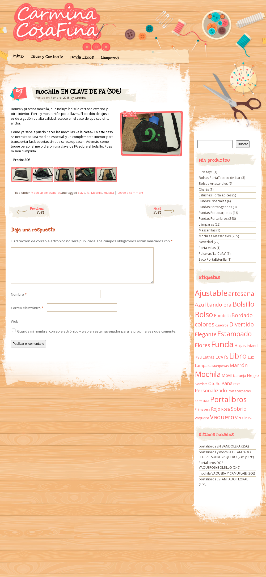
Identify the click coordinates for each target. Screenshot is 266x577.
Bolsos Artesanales (213, 183)
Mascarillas (207, 230)
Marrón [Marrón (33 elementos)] (239, 365)
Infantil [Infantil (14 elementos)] (252, 345)
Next (170, 211)
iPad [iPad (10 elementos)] (198, 357)
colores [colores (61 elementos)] (204, 324)
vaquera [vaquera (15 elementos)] (202, 417)
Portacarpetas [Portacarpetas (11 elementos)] (239, 391)
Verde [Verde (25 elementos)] (241, 417)
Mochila (96, 193)
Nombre (19, 300)
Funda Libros (82, 57)
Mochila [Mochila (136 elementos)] (208, 374)
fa (88, 193)
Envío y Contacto (46, 56)
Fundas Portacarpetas (215, 212)
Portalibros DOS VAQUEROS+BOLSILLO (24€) (219, 465)
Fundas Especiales (212, 201)
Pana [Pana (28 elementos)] (227, 383)
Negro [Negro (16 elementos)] (253, 375)
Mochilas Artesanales (46, 193)
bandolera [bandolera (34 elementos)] (218, 304)
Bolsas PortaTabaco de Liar (219, 177)
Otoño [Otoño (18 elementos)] (214, 383)
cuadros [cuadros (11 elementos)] (222, 325)
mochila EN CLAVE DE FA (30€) (175, 93)
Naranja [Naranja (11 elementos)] (239, 375)
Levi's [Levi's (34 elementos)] (221, 356)
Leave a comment (130, 193)
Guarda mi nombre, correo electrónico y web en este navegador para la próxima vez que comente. (96, 337)
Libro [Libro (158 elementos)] (238, 356)
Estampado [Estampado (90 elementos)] (234, 333)
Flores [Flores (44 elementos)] (202, 345)
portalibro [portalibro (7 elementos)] (202, 401)
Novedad (206, 242)
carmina (80, 98)
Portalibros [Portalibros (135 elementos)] (228, 399)
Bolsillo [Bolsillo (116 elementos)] (243, 304)
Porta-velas (207, 248)
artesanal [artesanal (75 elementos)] (242, 293)
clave (81, 193)
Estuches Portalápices (215, 195)
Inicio (18, 56)
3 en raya (206, 172)
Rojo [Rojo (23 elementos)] (215, 409)
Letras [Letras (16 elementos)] (208, 357)
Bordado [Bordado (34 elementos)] (242, 315)
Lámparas (109, 58)
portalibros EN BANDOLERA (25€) (224, 446)
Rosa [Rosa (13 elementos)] (225, 409)
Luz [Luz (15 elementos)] (251, 357)
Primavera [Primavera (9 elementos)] (202, 409)
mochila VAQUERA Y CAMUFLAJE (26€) (227, 473)
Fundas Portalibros (213, 218)
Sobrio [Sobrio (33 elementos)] (239, 408)
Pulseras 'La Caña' (212, 253)
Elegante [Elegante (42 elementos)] (206, 334)
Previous (26, 211)
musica (109, 193)
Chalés (204, 189)
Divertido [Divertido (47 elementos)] (241, 324)
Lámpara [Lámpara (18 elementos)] (203, 365)
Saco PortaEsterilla (213, 259)
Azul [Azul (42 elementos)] (200, 304)
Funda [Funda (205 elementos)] (222, 344)
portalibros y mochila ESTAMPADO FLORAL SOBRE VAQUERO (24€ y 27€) (226, 454)
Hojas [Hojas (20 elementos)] (240, 345)
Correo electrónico (27, 314)
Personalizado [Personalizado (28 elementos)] (211, 390)
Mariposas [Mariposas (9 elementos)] (220, 366)
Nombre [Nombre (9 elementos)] (201, 384)
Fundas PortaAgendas (215, 207)
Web (14, 327)
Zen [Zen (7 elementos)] (251, 418)
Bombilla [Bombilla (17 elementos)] (222, 315)
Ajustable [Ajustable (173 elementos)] (211, 293)
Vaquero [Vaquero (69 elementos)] (222, 417)
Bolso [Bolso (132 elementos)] (204, 314)
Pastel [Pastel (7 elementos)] (237, 384)
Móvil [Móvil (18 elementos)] (227, 375)
